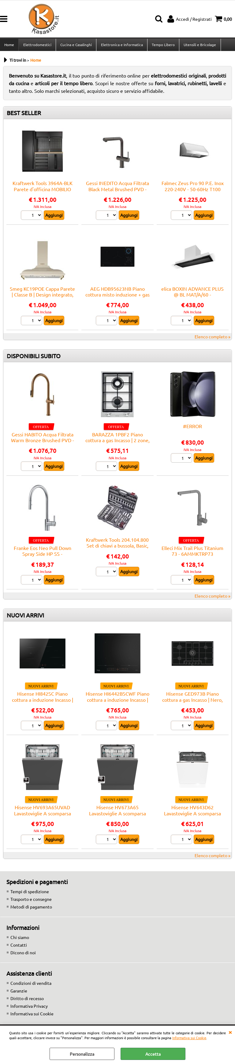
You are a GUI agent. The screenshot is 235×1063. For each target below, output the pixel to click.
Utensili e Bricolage (199, 45)
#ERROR (192, 428)
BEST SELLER (24, 114)
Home (9, 45)
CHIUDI (230, 1032)
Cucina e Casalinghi (75, 45)
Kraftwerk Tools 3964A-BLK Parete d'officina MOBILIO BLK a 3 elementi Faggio (43, 191)
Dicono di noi (23, 954)
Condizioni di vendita (30, 985)
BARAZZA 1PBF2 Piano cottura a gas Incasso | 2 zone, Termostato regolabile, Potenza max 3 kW (117, 445)
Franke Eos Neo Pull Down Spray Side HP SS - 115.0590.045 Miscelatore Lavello (42, 558)
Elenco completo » (212, 338)
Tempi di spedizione (29, 893)
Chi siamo (19, 939)
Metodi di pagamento (31, 908)
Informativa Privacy (29, 1007)
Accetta (153, 1054)
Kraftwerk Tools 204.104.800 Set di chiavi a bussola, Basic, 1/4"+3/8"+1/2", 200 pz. (117, 547)
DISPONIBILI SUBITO (34, 357)
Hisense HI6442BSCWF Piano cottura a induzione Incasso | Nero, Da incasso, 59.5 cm (117, 701)
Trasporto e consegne (31, 901)
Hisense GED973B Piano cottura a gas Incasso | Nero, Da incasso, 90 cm (192, 701)
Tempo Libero (162, 45)
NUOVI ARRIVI (25, 617)
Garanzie (18, 992)
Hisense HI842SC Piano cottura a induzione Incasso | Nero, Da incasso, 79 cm (42, 701)
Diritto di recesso (27, 1000)
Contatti (18, 946)
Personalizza (82, 1054)
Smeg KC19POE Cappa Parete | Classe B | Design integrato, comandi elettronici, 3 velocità (42, 296)
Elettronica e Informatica (121, 45)
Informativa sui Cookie (189, 1037)
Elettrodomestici (37, 45)
